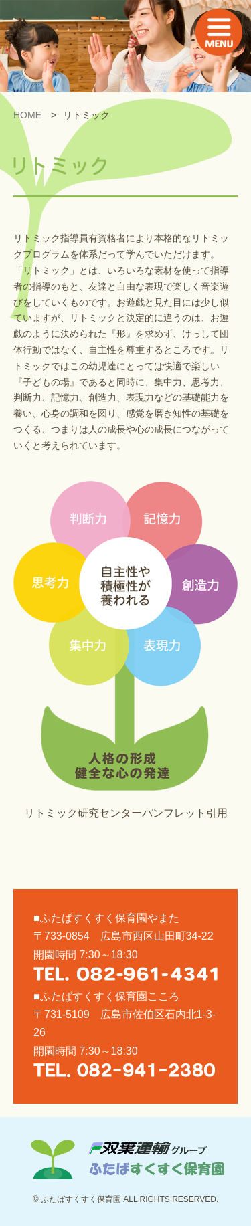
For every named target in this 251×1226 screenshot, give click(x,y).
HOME (27, 115)
